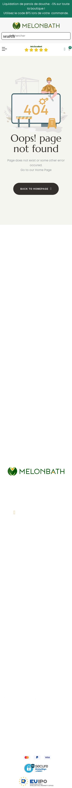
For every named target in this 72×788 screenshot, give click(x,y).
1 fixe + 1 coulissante (36, 266)
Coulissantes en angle (36, 389)
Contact (36, 565)
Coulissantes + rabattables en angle (36, 406)
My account (36, 636)
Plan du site (36, 594)
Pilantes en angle (36, 400)
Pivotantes (36, 295)
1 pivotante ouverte (36, 331)
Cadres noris (36, 337)
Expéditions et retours (29, 725)
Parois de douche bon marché (36, 424)
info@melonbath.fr (40, 530)
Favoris (36, 648)
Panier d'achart (36, 642)
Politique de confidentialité (24, 721)
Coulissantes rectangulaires (36, 464)
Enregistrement (36, 665)
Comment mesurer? (36, 577)
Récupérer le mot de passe (36, 659)
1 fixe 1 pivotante (36, 320)
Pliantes (36, 289)
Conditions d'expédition (36, 582)
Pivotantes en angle (36, 394)
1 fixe (36, 314)
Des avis (36, 571)
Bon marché (36, 343)
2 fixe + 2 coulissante (36, 278)
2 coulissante (36, 283)
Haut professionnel (36, 671)
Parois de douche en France (36, 588)
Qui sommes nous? (36, 560)
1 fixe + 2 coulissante (36, 272)
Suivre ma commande (36, 654)
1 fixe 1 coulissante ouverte (36, 326)
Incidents (36, 676)
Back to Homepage (34, 189)
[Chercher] (36, 36)
